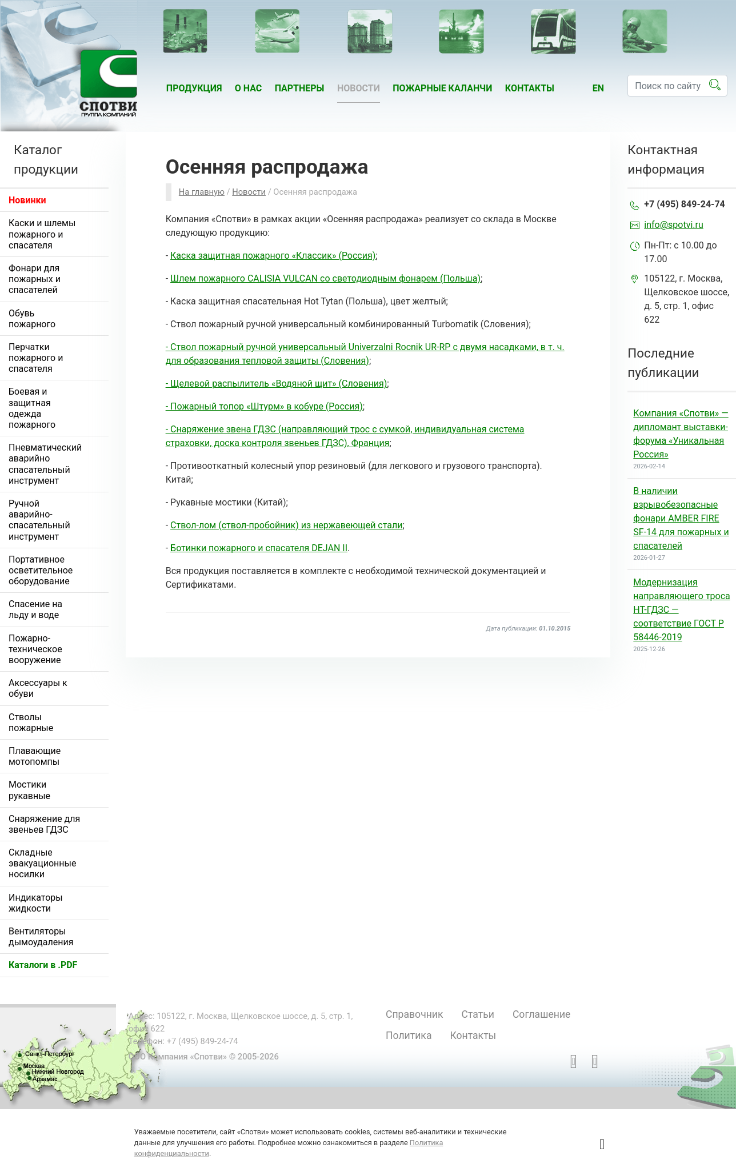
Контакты (529, 88)
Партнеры (300, 88)
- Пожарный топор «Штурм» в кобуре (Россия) (264, 406)
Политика (408, 1035)
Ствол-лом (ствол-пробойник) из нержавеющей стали (286, 525)
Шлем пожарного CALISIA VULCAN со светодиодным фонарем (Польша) (325, 278)
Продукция (194, 88)
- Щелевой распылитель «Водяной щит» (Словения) (276, 383)
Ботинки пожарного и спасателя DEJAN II (258, 548)
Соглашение (541, 1014)
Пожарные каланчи (442, 88)
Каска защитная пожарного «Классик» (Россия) (272, 255)
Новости (358, 88)
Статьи (478, 1014)
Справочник (414, 1014)
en (598, 88)
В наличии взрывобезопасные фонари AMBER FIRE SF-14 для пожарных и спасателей (681, 518)
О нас (248, 88)
